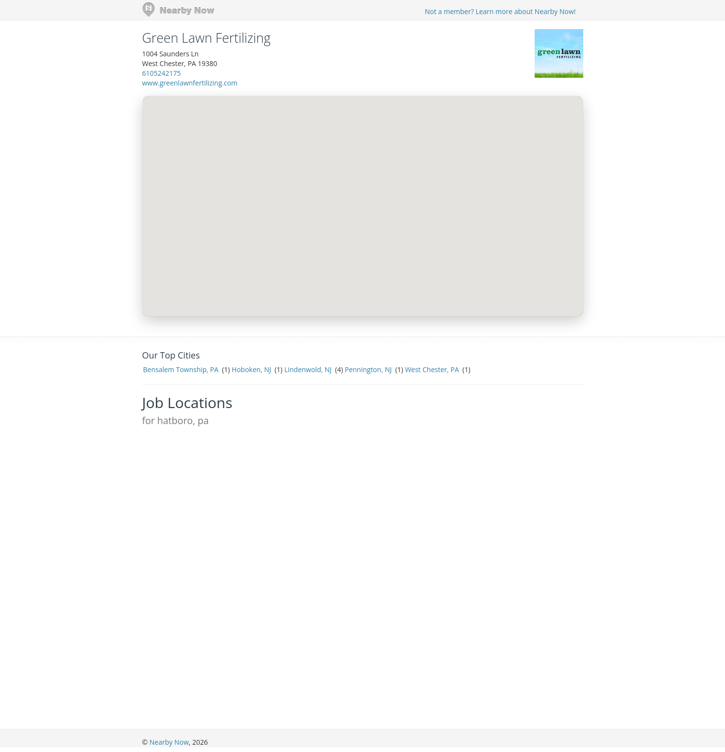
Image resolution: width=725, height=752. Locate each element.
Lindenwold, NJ (307, 369)
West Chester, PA (432, 369)
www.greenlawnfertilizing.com (190, 82)
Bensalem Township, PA (181, 369)
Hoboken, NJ (251, 369)
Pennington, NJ (368, 369)
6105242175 (161, 73)
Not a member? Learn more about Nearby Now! (500, 11)
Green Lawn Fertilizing (206, 38)
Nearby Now (169, 742)
